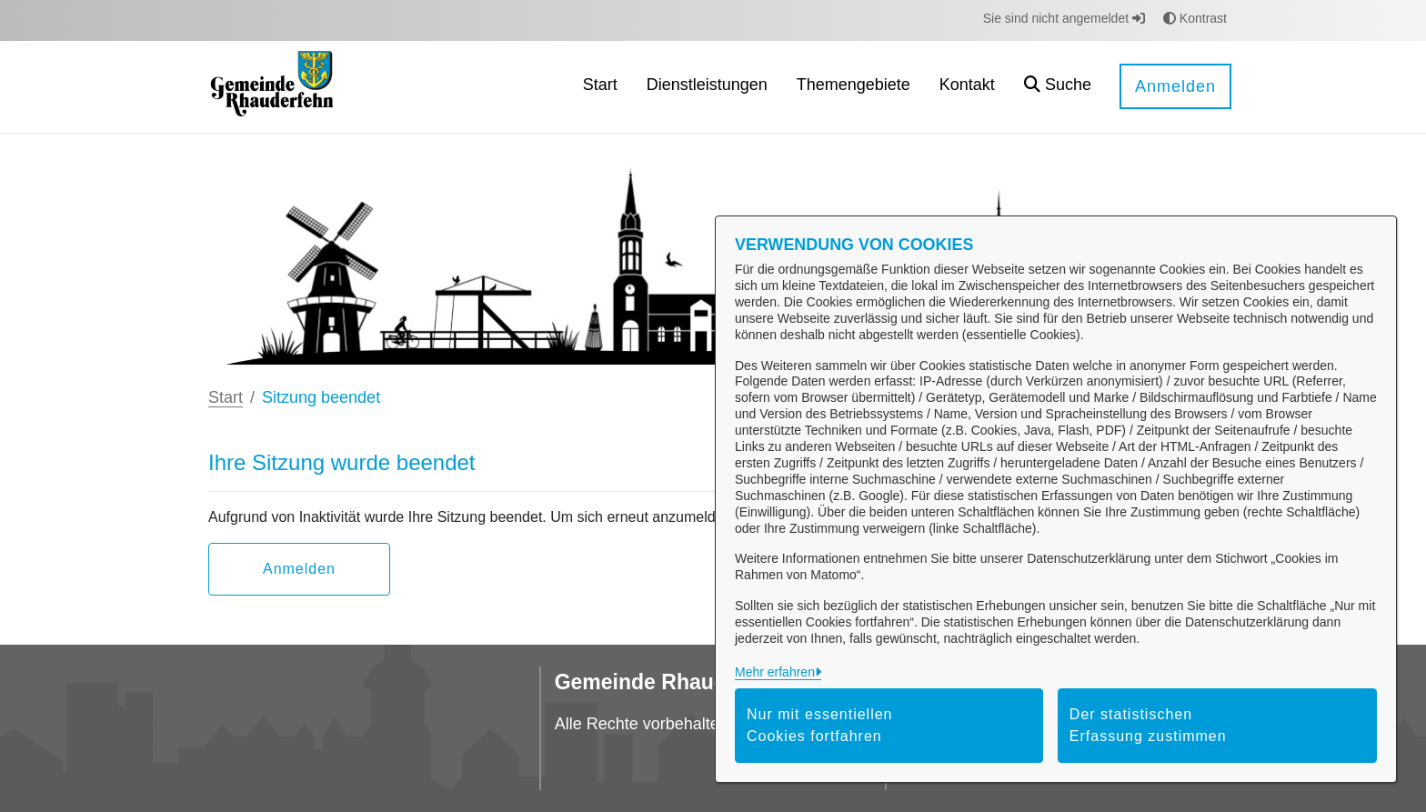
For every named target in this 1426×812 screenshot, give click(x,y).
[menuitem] (600, 87)
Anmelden (1175, 86)
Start (225, 397)
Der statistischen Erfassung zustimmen (1148, 725)
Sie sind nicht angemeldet (1064, 18)
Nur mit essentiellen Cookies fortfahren (820, 725)
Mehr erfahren (775, 672)
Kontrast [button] (1195, 18)
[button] (1057, 87)
